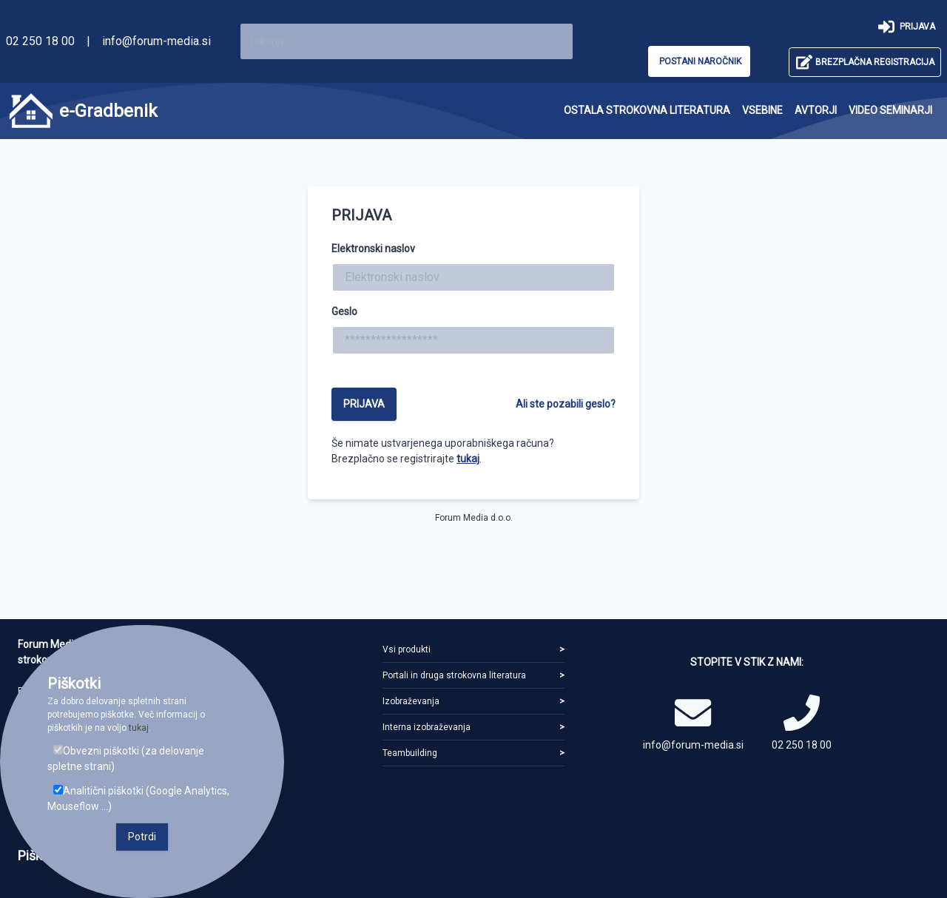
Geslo (344, 311)
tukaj (467, 459)
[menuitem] (647, 110)
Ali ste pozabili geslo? (566, 404)
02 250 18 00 (40, 41)
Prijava (364, 404)
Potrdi (142, 837)
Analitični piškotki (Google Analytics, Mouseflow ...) (138, 798)
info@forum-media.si (156, 41)
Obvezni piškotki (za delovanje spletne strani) (125, 758)
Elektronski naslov (373, 248)
